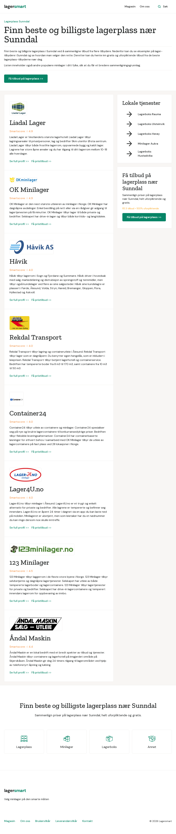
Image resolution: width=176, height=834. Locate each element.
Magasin (130, 6)
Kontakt (87, 821)
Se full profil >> (19, 161)
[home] (15, 6)
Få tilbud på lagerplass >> (26, 78)
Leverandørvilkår (66, 821)
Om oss (145, 6)
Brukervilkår (42, 821)
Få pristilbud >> (41, 161)
